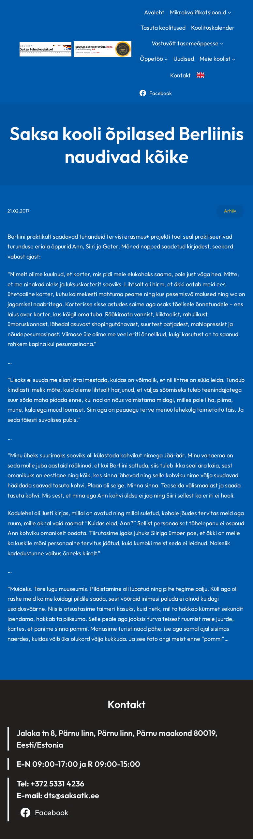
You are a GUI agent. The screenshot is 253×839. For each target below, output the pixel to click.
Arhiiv (230, 211)
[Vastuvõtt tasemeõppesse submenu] (222, 43)
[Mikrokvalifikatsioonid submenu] (229, 12)
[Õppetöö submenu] (166, 59)
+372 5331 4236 (57, 783)
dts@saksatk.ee (71, 795)
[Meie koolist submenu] (233, 59)
